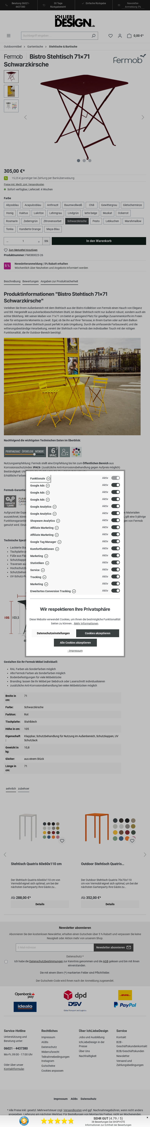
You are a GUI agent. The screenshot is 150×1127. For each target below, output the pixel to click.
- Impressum (75, 650)
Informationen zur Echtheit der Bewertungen (108, 1125)
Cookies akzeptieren (97, 633)
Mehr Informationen (86, 623)
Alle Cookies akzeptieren (75, 642)
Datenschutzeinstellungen (53, 633)
